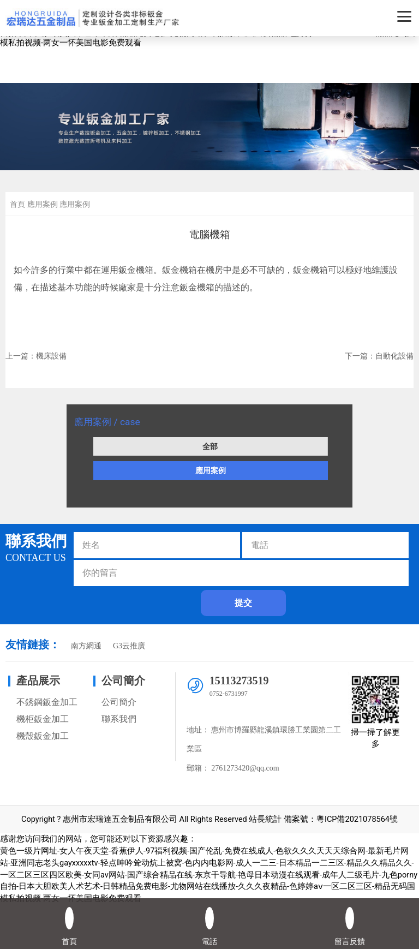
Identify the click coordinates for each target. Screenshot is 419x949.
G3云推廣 (129, 646)
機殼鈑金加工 (42, 736)
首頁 (17, 204)
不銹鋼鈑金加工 (46, 702)
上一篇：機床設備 (36, 355)
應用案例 (210, 470)
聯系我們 (118, 719)
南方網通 (86, 646)
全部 (210, 446)
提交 (243, 603)
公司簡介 (123, 681)
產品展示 (38, 681)
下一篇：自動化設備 (379, 355)
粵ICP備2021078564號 (357, 819)
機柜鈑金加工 (42, 719)
